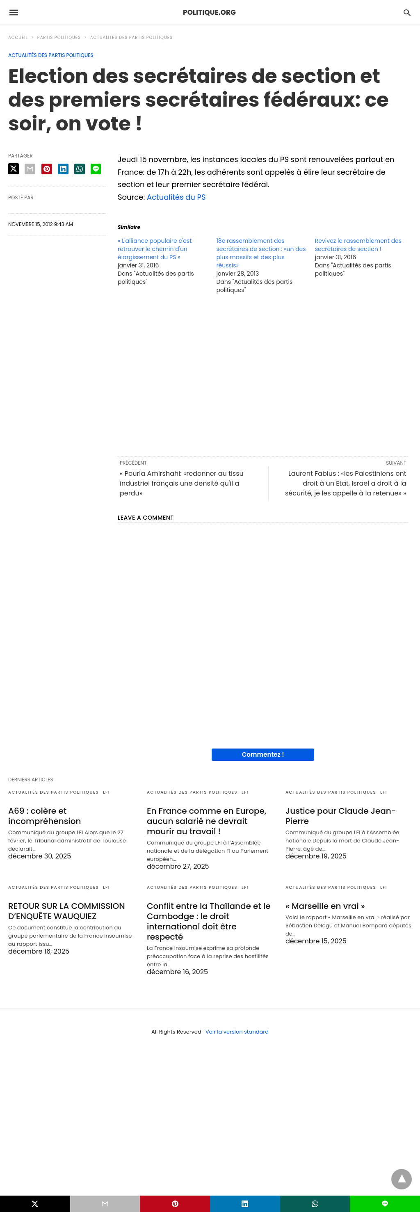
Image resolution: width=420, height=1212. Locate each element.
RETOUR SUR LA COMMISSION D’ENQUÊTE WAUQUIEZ (66, 911)
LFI (106, 792)
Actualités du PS (176, 197)
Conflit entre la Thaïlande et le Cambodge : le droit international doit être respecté (209, 921)
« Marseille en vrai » (325, 906)
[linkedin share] (63, 169)
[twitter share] (13, 168)
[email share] (30, 169)
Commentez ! (263, 754)
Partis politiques (59, 37)
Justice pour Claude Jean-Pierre (340, 816)
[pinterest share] (46, 169)
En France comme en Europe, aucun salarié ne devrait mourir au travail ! (206, 821)
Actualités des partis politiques (131, 37)
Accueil (18, 37)
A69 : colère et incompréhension (44, 816)
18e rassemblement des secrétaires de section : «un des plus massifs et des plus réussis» (261, 253)
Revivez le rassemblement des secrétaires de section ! (358, 245)
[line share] (96, 169)
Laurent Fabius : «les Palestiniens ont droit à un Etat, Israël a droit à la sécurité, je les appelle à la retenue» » (345, 483)
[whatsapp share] (79, 169)
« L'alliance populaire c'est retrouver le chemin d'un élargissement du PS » (155, 249)
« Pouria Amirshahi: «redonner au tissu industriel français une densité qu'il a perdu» (182, 483)
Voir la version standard (237, 1032)
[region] (263, 374)
